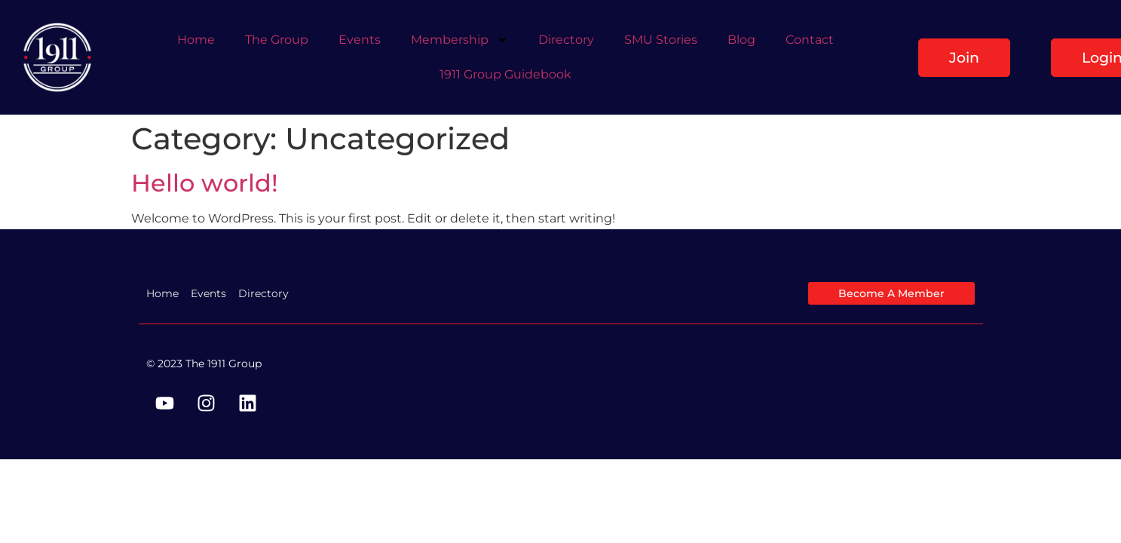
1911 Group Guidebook (505, 74)
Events (359, 39)
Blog (741, 39)
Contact (810, 39)
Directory (566, 39)
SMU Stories (660, 39)
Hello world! (204, 183)
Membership (459, 40)
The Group (276, 39)
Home (196, 39)
